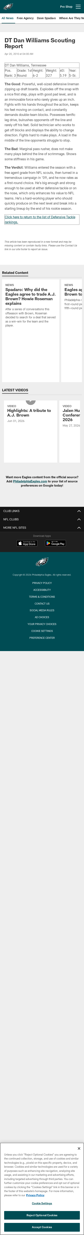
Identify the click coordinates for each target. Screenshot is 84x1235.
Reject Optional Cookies (42, 1215)
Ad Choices (42, 617)
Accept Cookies (42, 1227)
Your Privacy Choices (42, 624)
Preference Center (42, 637)
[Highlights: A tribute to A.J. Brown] (30, 414)
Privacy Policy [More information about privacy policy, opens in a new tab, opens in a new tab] (35, 1195)
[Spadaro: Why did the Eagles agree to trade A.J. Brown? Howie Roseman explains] (30, 306)
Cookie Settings (42, 630)
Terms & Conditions (42, 596)
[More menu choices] (78, 7)
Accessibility (42, 589)
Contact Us (42, 603)
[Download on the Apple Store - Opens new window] (26, 543)
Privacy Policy (42, 582)
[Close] (79, 1148)
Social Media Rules (42, 610)
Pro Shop (66, 6)
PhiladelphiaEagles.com (30, 481)
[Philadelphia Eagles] (42, 562)
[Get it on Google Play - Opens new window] (55, 545)
